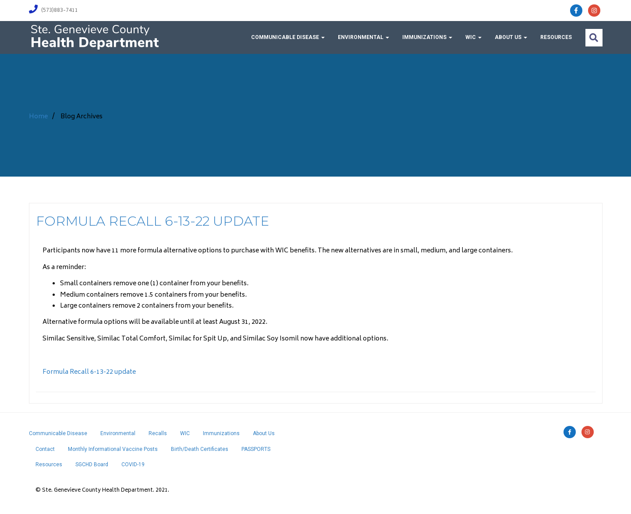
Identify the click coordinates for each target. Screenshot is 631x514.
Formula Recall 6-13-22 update (152, 221)
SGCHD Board (91, 464)
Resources (556, 37)
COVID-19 (133, 464)
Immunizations (427, 37)
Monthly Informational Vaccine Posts (113, 449)
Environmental (363, 37)
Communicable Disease (288, 37)
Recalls (158, 433)
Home (38, 116)
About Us (511, 37)
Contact (45, 449)
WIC (473, 37)
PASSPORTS (255, 449)
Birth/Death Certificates (199, 449)
